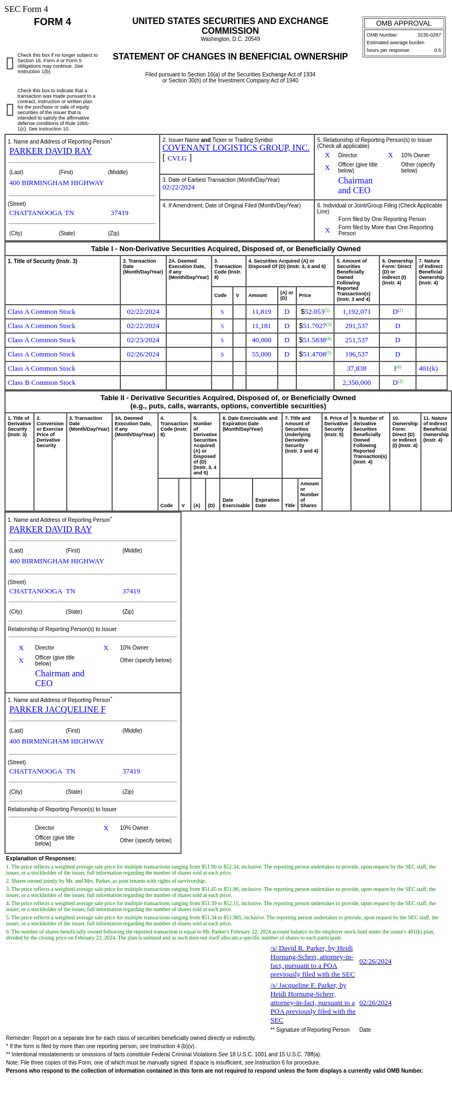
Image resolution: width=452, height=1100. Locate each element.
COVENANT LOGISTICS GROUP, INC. (236, 147)
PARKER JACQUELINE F (57, 709)
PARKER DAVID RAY (50, 151)
